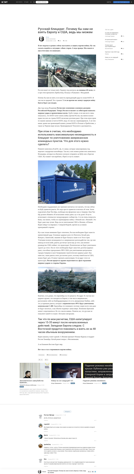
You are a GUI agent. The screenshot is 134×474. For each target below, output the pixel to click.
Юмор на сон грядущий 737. (62, 381)
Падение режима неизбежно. (94, 381)
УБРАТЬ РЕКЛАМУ (42, 2)
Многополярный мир (52, 354)
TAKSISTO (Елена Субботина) (28, 385)
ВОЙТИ (109, 2)
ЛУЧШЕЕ (26, 2)
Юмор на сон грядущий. (111, 57)
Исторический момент (111, 39)
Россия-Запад (63, 354)
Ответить (46, 420)
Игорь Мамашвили (56, 383)
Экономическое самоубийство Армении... (31, 381)
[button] (131, 2)
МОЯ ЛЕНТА (19, 2)
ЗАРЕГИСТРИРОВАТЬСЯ (121, 2)
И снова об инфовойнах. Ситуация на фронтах (112, 33)
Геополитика (41, 354)
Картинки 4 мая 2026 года (112, 52)
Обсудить (67, 411)
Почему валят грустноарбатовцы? (110, 45)
